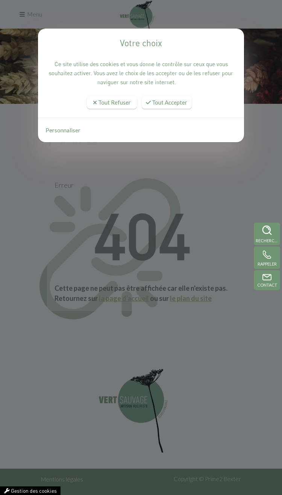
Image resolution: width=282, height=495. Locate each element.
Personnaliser (62, 130)
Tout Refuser (112, 102)
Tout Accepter (166, 102)
